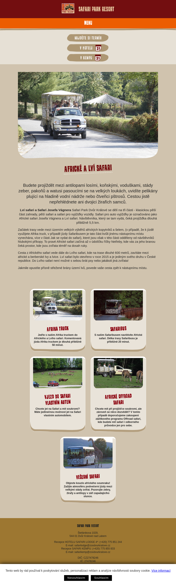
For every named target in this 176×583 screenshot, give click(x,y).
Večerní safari (88, 477)
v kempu (89, 58)
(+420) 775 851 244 (110, 542)
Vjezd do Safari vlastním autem (57, 399)
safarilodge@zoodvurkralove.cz (92, 545)
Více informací (160, 570)
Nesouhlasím (76, 577)
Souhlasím (101, 577)
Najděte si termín (88, 37)
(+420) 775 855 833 (103, 548)
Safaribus (118, 328)
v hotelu (89, 48)
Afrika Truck (58, 328)
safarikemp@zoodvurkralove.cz (92, 552)
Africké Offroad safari (118, 399)
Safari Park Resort (88, 8)
